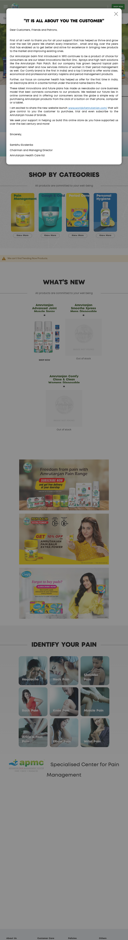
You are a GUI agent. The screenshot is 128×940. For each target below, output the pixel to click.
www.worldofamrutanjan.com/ (87, 108)
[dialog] (64, 470)
